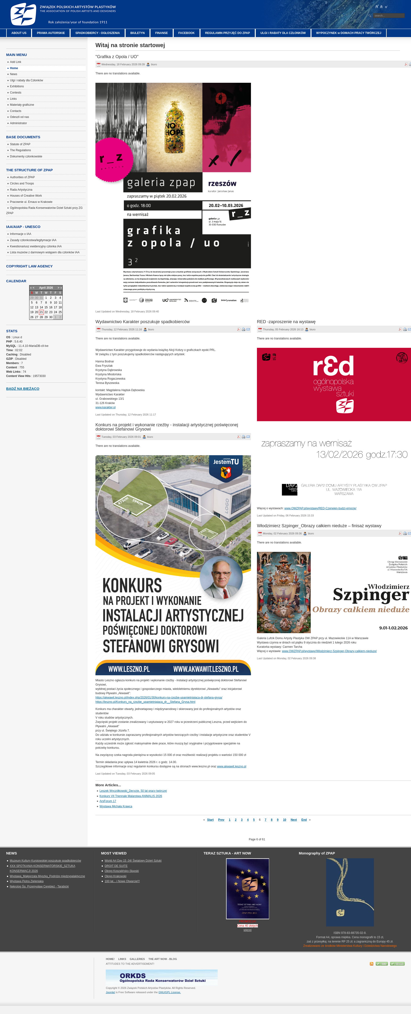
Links (122, 959)
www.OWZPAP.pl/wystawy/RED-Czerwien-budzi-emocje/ (320, 508)
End (304, 819)
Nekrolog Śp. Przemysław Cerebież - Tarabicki (39, 886)
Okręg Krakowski (115, 876)
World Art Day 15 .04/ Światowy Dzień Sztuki (133, 860)
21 (41, 312)
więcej (247, 930)
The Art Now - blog (162, 959)
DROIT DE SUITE (116, 866)
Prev (221, 819)
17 (55, 307)
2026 (49, 287)
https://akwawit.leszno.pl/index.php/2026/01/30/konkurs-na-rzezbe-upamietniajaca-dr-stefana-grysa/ (158, 697)
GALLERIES (137, 959)
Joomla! (110, 992)
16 (50, 307)
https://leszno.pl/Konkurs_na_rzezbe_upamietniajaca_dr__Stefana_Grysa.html (145, 702)
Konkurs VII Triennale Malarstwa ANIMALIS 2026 (131, 796)
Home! (110, 959)
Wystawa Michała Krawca (116, 806)
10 (284, 819)
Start (210, 819)
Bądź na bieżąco (22, 389)
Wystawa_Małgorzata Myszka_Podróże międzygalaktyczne (47, 876)
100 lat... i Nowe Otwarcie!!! (122, 881)
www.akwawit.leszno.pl (231, 766)
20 (36, 312)
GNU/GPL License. (170, 992)
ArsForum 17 (108, 801)
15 (46, 307)
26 (31, 317)
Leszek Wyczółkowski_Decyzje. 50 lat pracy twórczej (133, 790)
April (42, 287)
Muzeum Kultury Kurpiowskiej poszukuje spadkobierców (45, 860)
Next (294, 819)
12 (31, 307)
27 (36, 317)
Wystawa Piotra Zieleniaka (27, 881)
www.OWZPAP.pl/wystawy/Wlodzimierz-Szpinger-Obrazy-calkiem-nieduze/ (329, 651)
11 (60, 302)
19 (31, 312)
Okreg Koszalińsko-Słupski (122, 871)
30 (50, 317)
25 (60, 312)
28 (41, 317)
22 (46, 312)
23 (50, 312)
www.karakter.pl (105, 407)
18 (60, 307)
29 (46, 317)
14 (41, 307)
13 (36, 307)
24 (55, 312)
